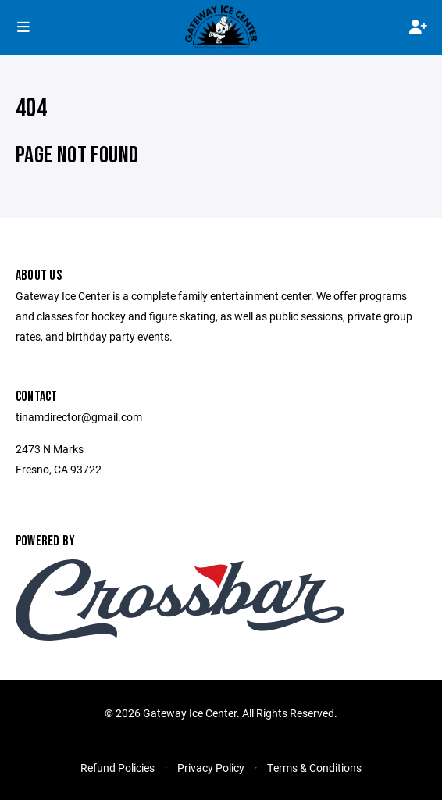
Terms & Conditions (314, 767)
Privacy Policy (210, 767)
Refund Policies (117, 767)
